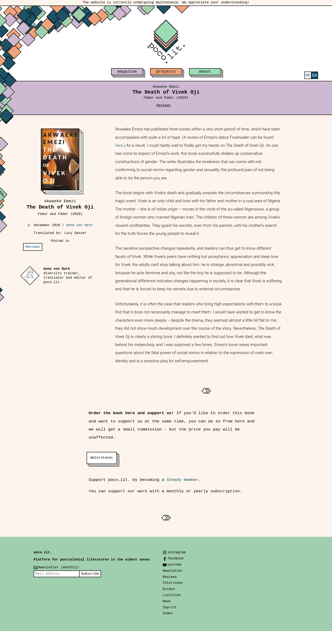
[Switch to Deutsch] (308, 75)
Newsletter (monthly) (58, 567)
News (167, 601)
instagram (176, 552)
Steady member (182, 479)
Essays (169, 589)
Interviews (173, 583)
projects (166, 71)
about (205, 71)
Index (168, 613)
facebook (175, 558)
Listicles (172, 595)
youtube (174, 565)
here (119, 145)
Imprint (170, 607)
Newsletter (173, 571)
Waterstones (101, 458)
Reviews (163, 105)
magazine (127, 71)
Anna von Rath (79, 225)
